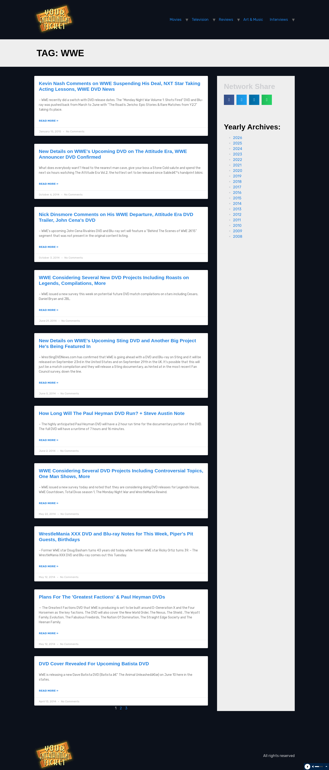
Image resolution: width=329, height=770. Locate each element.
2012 (237, 214)
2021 (237, 165)
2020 (237, 170)
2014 (237, 203)
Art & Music (253, 19)
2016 (237, 192)
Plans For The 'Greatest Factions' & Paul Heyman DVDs (102, 596)
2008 (237, 236)
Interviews (279, 19)
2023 (237, 154)
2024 (237, 149)
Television (200, 19)
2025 (237, 143)
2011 (237, 220)
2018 (237, 181)
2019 (237, 176)
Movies (175, 19)
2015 (237, 198)
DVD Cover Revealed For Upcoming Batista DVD (94, 663)
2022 (237, 160)
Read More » (48, 120)
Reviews (226, 19)
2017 (237, 187)
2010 (237, 225)
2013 (237, 209)
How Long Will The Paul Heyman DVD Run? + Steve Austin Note (112, 413)
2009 (237, 231)
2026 (237, 138)
